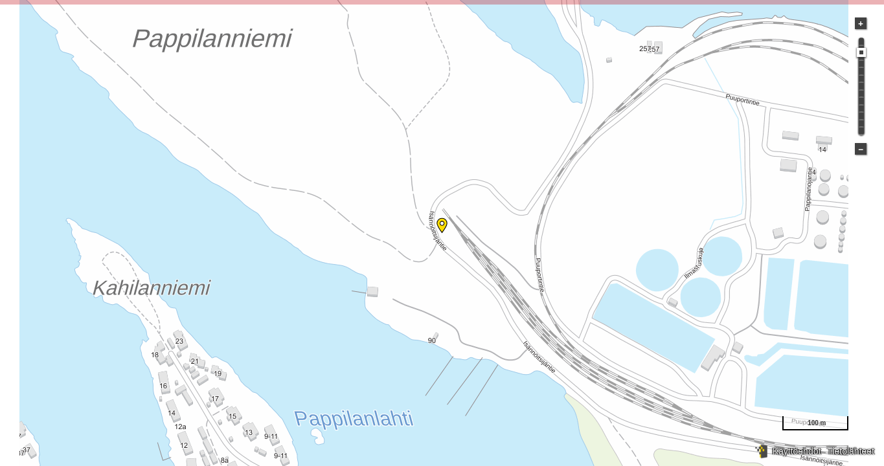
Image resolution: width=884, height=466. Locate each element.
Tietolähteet (850, 451)
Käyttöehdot (797, 451)
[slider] (861, 52)
